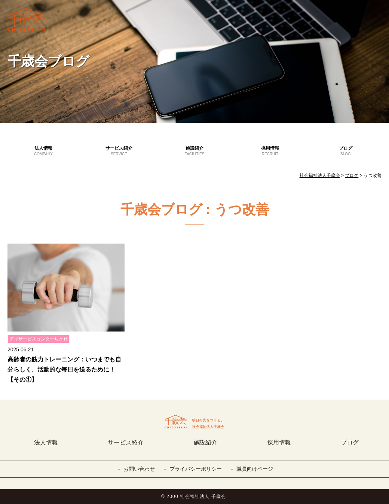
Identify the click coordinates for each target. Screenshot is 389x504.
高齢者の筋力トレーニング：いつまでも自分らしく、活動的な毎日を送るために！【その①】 (64, 369)
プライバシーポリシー (195, 469)
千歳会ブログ (48, 61)
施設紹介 (194, 151)
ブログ (345, 151)
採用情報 (270, 151)
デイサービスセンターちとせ (38, 339)
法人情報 (43, 151)
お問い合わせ (139, 469)
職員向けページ (254, 469)
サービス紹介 (119, 151)
